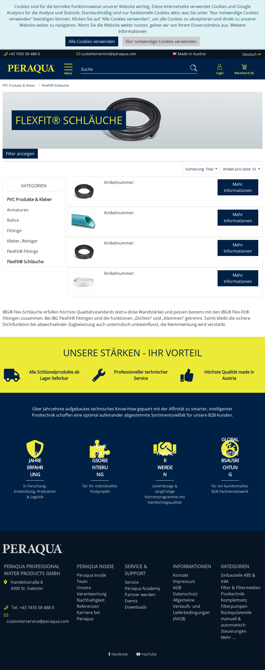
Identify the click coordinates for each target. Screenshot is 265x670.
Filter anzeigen (20, 153)
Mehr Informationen (238, 187)
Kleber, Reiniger (22, 241)
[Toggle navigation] (67, 65)
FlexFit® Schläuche (25, 262)
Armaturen (18, 210)
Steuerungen (233, 631)
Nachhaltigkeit (91, 600)
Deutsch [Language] (251, 54)
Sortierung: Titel (199, 169)
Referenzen (88, 606)
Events (131, 601)
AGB (177, 587)
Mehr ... (228, 637)
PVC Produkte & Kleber (29, 199)
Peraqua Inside (91, 575)
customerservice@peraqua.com (108, 53)
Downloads (136, 607)
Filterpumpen (234, 606)
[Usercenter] (219, 69)
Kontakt (180, 575)
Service (132, 582)
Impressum (184, 581)
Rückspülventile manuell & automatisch (236, 619)
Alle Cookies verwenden (92, 41)
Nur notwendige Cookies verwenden (161, 41)
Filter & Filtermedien (241, 587)
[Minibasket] (244, 69)
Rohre (13, 220)
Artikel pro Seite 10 (240, 169)
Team (82, 581)
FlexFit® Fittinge (22, 251)
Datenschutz (185, 594)
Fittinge (14, 230)
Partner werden (140, 594)
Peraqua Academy (142, 588)
